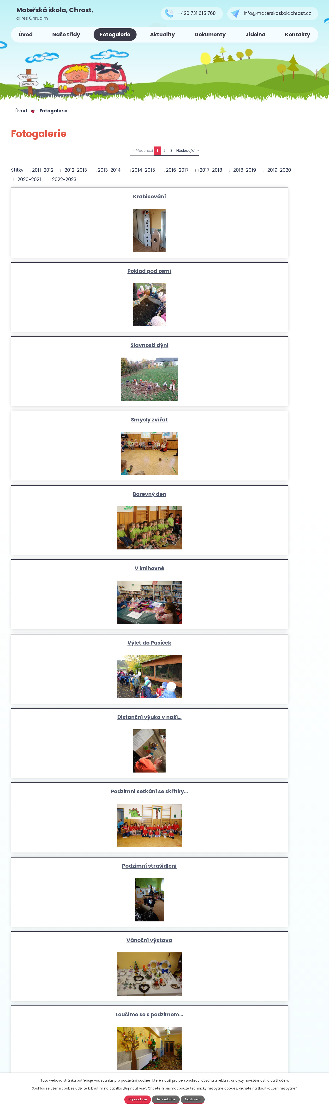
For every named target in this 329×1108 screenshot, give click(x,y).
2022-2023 (64, 179)
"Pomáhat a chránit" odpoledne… (267, 643)
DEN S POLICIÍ (62, 718)
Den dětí (165, 643)
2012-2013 (76, 170)
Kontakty (297, 34)
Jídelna (255, 34)
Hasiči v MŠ (62, 643)
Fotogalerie (115, 34)
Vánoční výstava (164, 420)
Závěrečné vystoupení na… (267, 569)
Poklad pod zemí (164, 196)
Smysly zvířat (62, 271)
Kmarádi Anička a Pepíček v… (267, 494)
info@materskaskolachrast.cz (139, 1052)
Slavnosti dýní (267, 196)
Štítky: (17, 170)
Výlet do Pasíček (62, 345)
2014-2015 (143, 170)
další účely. (279, 1080)
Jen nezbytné (166, 1099)
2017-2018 (211, 170)
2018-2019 (244, 170)
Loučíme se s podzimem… (267, 420)
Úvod (26, 34)
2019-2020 (279, 170)
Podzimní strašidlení (62, 420)
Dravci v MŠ (266, 718)
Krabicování (62, 196)
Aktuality (162, 34)
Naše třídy (66, 34)
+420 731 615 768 (117, 1045)
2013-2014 (109, 170)
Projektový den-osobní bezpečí (267, 792)
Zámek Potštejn (267, 867)
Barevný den (164, 271)
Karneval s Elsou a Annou (62, 792)
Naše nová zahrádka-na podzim (62, 494)
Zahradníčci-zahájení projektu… (164, 494)
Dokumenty (210, 34)
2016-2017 (177, 170)
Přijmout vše (135, 1099)
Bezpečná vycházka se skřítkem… (164, 792)
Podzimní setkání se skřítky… (266, 345)
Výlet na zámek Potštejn (164, 569)
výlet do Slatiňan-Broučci (62, 569)
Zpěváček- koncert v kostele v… (62, 867)
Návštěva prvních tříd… (164, 718)
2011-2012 (43, 170)
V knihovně (267, 271)
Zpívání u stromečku (164, 867)
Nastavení (195, 1099)
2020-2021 (29, 179)
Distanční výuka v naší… (164, 345)
